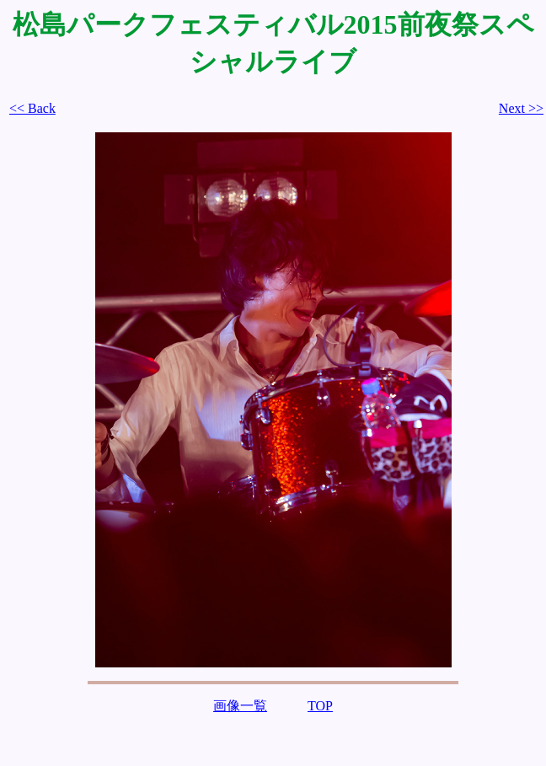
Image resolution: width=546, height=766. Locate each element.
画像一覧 (240, 706)
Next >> (521, 108)
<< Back (32, 108)
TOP (320, 706)
